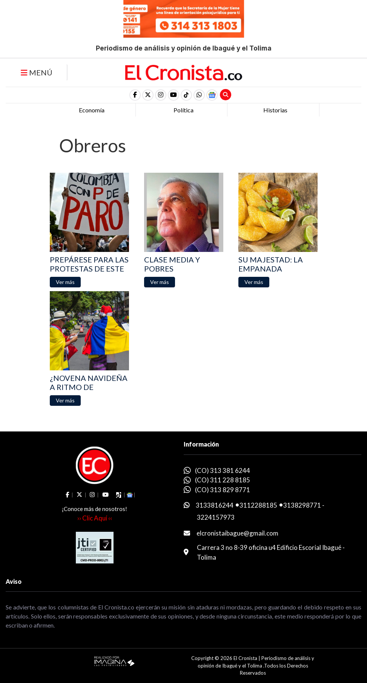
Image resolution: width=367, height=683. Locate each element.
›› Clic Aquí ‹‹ (94, 518)
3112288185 (258, 505)
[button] (199, 95)
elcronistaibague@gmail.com (237, 533)
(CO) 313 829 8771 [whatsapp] (222, 490)
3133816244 (214, 505)
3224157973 (216, 517)
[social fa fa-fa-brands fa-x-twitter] (148, 95)
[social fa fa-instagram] (160, 95)
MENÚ (36, 72)
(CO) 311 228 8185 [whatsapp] (222, 480)
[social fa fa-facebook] (135, 95)
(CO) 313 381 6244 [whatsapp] (222, 470)
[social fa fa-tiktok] (186, 95)
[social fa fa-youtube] (173, 95)
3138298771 (302, 505)
